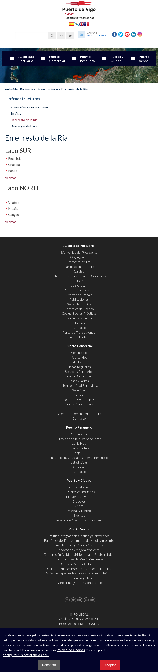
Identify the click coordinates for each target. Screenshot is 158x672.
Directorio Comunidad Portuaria (79, 414)
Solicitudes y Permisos (79, 400)
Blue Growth (79, 285)
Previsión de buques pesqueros (79, 439)
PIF (79, 409)
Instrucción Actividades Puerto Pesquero (79, 457)
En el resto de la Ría (74, 89)
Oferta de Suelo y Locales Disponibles (79, 276)
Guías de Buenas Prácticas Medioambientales (79, 569)
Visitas (79, 506)
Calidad (79, 271)
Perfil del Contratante (79, 290)
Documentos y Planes (79, 578)
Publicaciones (79, 299)
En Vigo (15, 113)
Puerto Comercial (57, 59)
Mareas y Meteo (79, 510)
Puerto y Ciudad (117, 59)
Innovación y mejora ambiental (79, 550)
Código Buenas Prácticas (79, 313)
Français (86, 24)
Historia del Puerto (79, 487)
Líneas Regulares (79, 367)
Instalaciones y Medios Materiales (79, 545)
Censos (79, 395)
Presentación (79, 352)
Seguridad (79, 390)
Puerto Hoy (79, 357)
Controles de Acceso (79, 309)
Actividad (79, 467)
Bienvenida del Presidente (79, 252)
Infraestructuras (47, 89)
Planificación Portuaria (79, 266)
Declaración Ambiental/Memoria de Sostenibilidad (79, 554)
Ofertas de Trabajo (79, 295)
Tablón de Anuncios (79, 318)
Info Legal (79, 614)
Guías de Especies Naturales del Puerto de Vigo (79, 573)
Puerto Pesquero (87, 59)
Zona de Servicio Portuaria (29, 107)
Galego (76, 24)
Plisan (79, 280)
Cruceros (79, 501)
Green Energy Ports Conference (79, 583)
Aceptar (110, 665)
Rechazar (49, 665)
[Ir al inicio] (70, 35)
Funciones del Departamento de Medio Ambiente (79, 540)
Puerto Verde (144, 59)
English (81, 24)
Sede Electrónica (79, 304)
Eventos (79, 515)
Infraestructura (79, 448)
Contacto (79, 328)
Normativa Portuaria (79, 404)
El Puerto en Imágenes (79, 492)
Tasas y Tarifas (79, 381)
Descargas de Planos (25, 126)
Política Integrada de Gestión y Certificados (79, 536)
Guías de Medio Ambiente (79, 564)
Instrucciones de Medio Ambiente (79, 559)
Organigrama (79, 257)
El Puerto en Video (79, 496)
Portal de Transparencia (79, 332)
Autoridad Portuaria (26, 59)
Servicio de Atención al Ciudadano (79, 520)
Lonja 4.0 (79, 453)
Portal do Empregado (79, 624)
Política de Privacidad (79, 619)
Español (71, 24)
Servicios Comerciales (79, 376)
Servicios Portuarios (79, 371)
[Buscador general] (35, 35)
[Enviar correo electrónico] (61, 35)
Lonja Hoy (79, 443)
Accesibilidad (79, 337)
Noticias (79, 323)
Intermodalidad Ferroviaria (79, 385)
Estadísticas (79, 362)
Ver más (11, 178)
